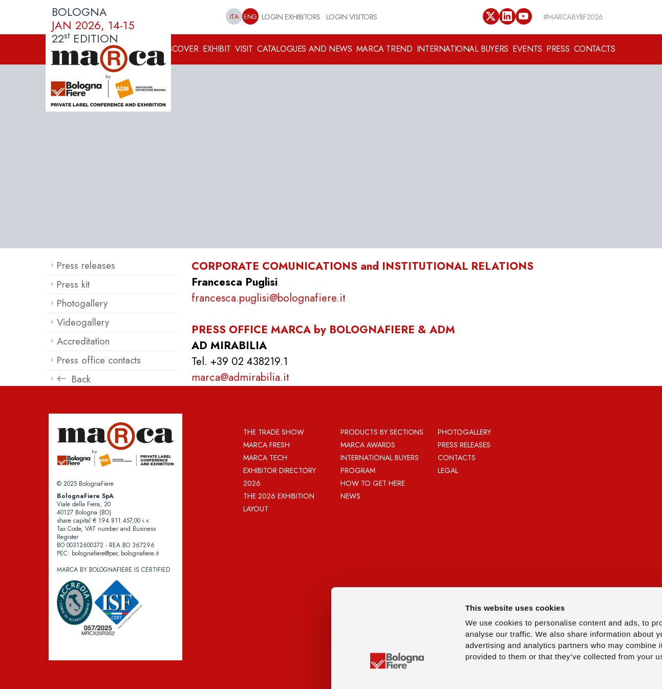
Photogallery (82, 303)
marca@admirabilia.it (240, 377)
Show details (537, 668)
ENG (250, 16)
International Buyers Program (379, 464)
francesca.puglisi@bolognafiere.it (268, 298)
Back (74, 379)
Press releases (86, 265)
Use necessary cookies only (594, 620)
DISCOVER (179, 49)
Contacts (457, 458)
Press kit (73, 284)
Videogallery (83, 322)
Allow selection (595, 590)
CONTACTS (594, 49)
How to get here (372, 483)
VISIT (244, 49)
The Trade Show (273, 432)
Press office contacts (99, 360)
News (350, 496)
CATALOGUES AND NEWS (304, 49)
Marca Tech (265, 458)
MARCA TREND (384, 49)
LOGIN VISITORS (351, 16)
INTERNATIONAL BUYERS (462, 49)
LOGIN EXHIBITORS (291, 16)
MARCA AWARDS (367, 445)
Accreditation (83, 341)
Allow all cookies (595, 565)
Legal (448, 470)
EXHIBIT (216, 49)
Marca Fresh (266, 445)
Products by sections (381, 432)
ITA (234, 16)
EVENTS (527, 49)
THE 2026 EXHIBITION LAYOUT (278, 502)
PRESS (557, 49)
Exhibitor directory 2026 (279, 476)
